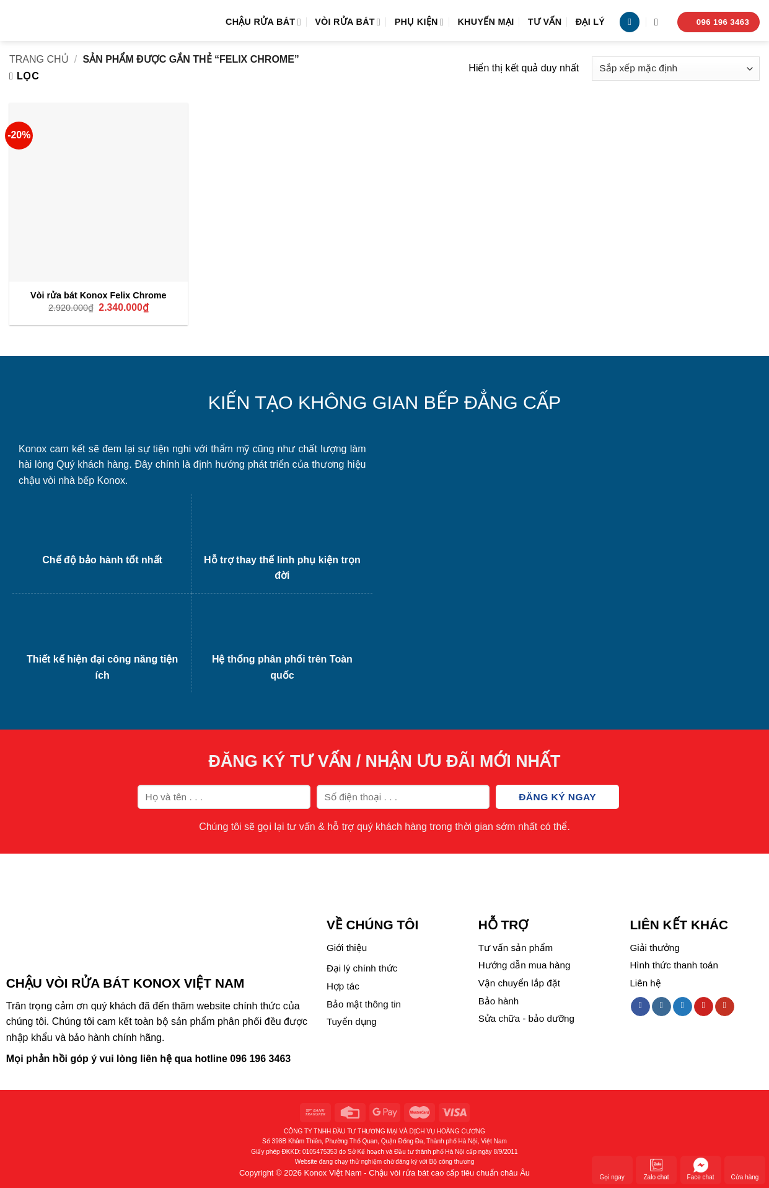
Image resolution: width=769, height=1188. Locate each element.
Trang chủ (39, 59)
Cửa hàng (745, 1169)
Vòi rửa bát (347, 22)
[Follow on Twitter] (682, 1007)
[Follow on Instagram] (661, 1007)
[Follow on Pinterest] (703, 1007)
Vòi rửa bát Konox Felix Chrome (98, 295)
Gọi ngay (611, 1169)
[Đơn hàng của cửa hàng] (676, 68)
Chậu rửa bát (263, 22)
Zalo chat (656, 1169)
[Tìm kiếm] (659, 22)
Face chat (700, 1169)
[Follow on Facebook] (640, 1007)
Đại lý (590, 22)
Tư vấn (545, 22)
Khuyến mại (485, 22)
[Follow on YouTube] (724, 1007)
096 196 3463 (260, 1058)
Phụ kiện (419, 22)
